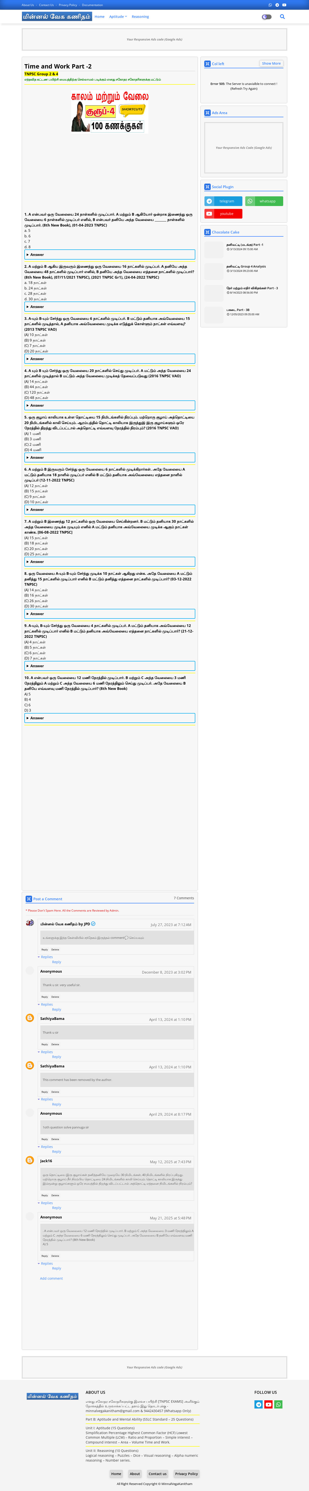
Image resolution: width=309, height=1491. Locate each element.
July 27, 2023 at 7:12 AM (171, 924)
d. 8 (110, 255)
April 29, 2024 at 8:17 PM (170, 1114)
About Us (28, 5)
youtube (226, 213)
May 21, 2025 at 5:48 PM (170, 1218)
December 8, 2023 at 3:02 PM (166, 972)
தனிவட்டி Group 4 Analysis (246, 266)
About (135, 1473)
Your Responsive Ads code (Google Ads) (154, 39)
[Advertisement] (109, 178)
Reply (45, 949)
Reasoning (140, 16)
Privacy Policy (68, 5)
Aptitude (116, 16)
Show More (271, 63)
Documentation (92, 5)
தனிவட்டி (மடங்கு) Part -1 (244, 244)
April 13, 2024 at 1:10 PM (170, 1019)
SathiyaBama (52, 1018)
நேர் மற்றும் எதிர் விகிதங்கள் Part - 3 (252, 288)
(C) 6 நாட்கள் (110, 666)
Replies (47, 957)
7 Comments (184, 898)
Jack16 (46, 1160)
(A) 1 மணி (110, 458)
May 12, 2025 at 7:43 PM (170, 1161)
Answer (37, 254)
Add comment (51, 1278)
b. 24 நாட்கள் (110, 307)
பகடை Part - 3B (238, 310)
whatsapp (268, 201)
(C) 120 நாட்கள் (110, 406)
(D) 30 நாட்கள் (110, 614)
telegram (227, 201)
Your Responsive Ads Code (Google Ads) (244, 147)
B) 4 (110, 718)
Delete (55, 949)
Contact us (47, 5)
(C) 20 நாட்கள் (110, 562)
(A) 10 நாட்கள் (110, 359)
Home (100, 16)
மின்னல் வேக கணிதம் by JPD (65, 923)
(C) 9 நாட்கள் (110, 510)
